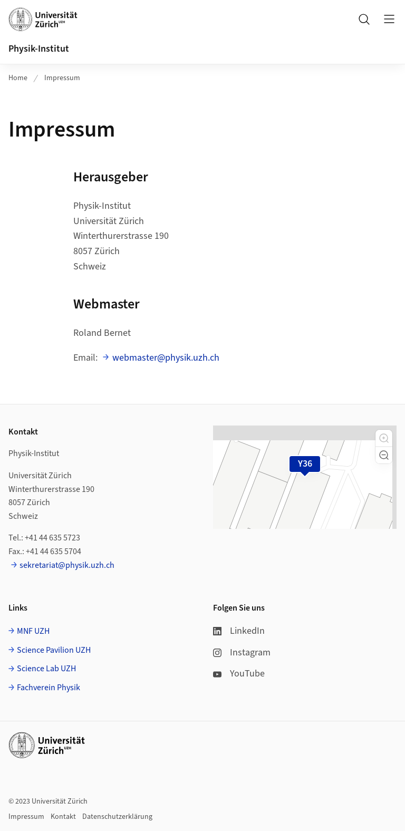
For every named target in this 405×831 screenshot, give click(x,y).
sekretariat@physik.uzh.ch (67, 565)
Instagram (242, 652)
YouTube (239, 673)
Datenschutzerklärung (117, 816)
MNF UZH (33, 631)
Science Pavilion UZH (54, 650)
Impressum (62, 78)
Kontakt (63, 816)
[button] (383, 438)
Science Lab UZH (46, 668)
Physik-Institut (38, 48)
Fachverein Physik (48, 687)
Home (17, 78)
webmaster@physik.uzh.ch (165, 357)
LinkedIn (239, 630)
